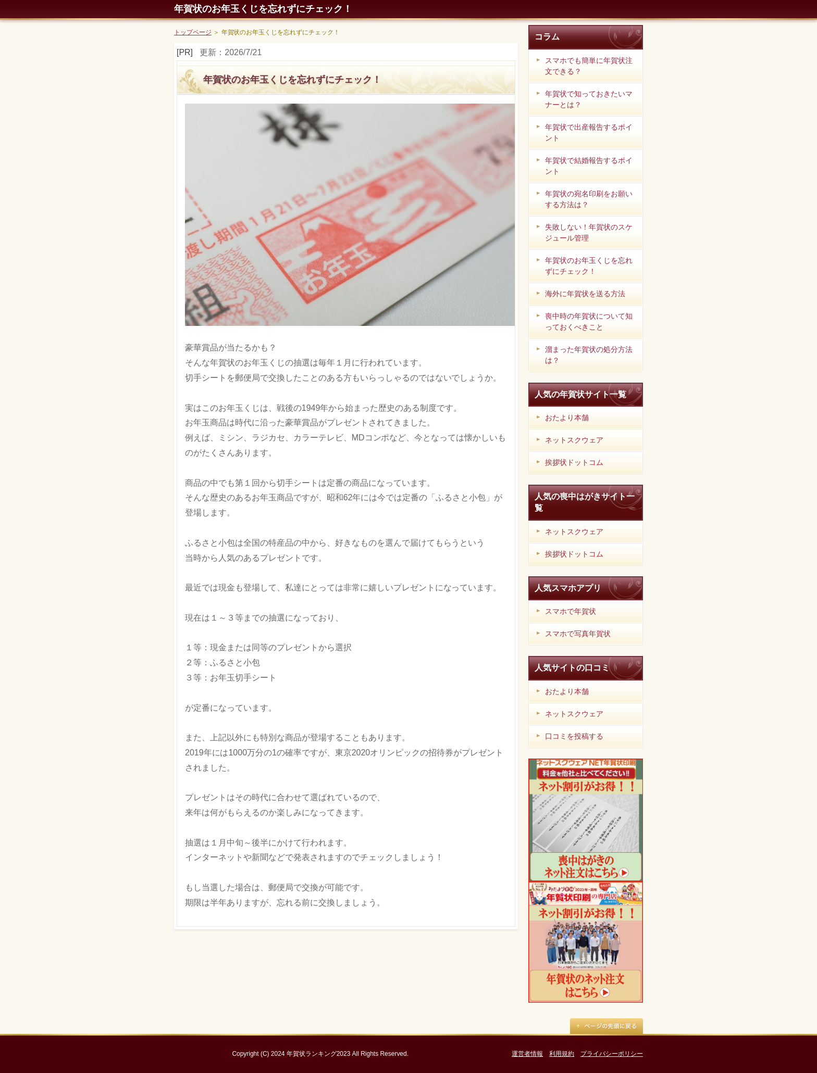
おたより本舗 (567, 417)
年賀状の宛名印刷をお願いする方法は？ (589, 199)
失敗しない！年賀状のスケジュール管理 (589, 232)
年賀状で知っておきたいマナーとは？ (589, 99)
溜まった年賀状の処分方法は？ (589, 354)
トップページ (193, 32)
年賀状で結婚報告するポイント (589, 165)
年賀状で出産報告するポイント (589, 132)
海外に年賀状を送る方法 (585, 293)
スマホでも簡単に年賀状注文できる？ (589, 65)
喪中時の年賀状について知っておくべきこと (589, 321)
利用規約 (561, 1053)
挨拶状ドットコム (574, 462)
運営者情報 (527, 1053)
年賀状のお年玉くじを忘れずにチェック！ (263, 9)
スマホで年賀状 (570, 611)
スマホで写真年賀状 (578, 633)
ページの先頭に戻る (606, 1026)
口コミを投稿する (574, 736)
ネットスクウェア (574, 440)
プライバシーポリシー (611, 1053)
